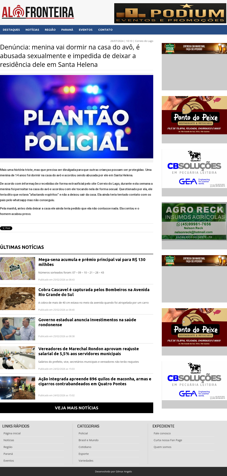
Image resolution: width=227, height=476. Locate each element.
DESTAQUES (11, 29)
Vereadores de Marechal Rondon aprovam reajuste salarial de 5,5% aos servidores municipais (88, 351)
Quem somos (162, 447)
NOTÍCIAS (32, 29)
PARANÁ (67, 29)
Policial (83, 433)
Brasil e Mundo (89, 440)
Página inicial (12, 433)
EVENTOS (86, 29)
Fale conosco (162, 433)
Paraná (8, 454)
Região (8, 447)
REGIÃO (50, 29)
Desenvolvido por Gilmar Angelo (113, 471)
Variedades (86, 460)
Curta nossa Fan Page (168, 440)
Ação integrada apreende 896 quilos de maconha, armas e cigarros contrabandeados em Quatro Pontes (94, 381)
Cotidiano (85, 447)
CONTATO (105, 29)
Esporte (84, 454)
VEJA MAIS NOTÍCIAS (76, 407)
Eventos (9, 460)
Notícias (9, 440)
